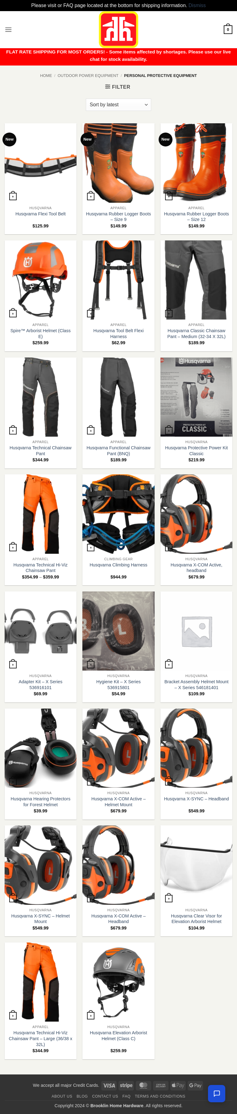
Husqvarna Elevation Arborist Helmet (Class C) (118, 1035)
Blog (82, 1096)
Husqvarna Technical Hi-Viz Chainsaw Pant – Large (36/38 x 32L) (41, 1038)
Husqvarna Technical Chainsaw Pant (41, 450)
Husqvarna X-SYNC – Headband (196, 798)
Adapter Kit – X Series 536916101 (41, 684)
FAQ (127, 1096)
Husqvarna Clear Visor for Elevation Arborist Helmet (196, 918)
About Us (62, 1096)
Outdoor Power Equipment (88, 75)
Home (46, 75)
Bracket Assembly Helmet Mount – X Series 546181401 (196, 684)
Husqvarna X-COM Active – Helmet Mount (118, 801)
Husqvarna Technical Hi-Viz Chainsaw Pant (41, 567)
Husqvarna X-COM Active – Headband (118, 918)
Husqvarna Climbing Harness (118, 564)
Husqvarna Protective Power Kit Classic (196, 450)
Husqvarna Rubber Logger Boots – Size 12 (196, 216)
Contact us (105, 1096)
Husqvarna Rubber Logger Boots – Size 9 (118, 216)
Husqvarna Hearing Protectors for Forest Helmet (41, 801)
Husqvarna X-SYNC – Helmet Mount (40, 918)
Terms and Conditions (160, 1096)
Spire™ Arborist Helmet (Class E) (40, 333)
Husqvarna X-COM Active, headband (196, 567)
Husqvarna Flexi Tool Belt (40, 213)
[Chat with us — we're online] (216, 1093)
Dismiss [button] (197, 5)
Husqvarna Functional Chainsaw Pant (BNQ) (118, 450)
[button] (8, 29)
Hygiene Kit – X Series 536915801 (118, 684)
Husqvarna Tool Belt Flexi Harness (119, 333)
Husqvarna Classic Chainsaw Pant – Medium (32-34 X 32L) (196, 333)
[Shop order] (118, 105)
